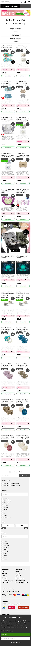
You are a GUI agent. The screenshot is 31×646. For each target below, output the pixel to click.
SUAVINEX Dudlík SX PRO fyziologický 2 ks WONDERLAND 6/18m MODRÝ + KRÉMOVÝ (22, 84)
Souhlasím (4, 634)
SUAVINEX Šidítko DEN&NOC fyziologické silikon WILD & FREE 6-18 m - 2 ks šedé (22, 120)
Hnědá (5, 558)
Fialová (6, 549)
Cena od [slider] (4, 528)
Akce (3, 571)
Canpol (6, 505)
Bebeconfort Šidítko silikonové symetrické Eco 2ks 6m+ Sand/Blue (22, 402)
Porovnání (18, 577)
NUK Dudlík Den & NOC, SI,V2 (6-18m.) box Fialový (8, 191)
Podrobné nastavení (7, 638)
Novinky (15, 32)
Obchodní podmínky (7, 580)
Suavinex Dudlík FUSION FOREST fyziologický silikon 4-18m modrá (7, 84)
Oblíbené (18, 575)
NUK (5, 513)
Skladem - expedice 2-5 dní (12, 485)
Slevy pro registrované (22, 582)
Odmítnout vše (15, 642)
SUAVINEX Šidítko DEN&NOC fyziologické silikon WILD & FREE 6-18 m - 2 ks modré (7, 156)
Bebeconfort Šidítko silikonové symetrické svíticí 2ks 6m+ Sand (22, 437)
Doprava (4, 573)
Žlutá (5, 541)
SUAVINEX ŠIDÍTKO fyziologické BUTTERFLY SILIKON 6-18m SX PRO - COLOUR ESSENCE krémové (23, 157)
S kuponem (4, 69)
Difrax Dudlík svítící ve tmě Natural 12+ (7, 257)
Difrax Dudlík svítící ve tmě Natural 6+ (22, 257)
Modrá (5, 553)
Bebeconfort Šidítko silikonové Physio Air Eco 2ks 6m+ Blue (22, 329)
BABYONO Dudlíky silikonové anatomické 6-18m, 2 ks (7, 293)
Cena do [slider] (26, 528)
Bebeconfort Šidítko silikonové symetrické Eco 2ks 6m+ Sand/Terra (7, 438)
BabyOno (6, 499)
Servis (17, 571)
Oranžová (6, 545)
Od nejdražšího (15, 35)
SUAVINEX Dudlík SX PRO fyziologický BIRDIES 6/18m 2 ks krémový (21, 48)
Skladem (15, 41)
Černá (5, 560)
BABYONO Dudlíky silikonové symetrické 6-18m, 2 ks (22, 293)
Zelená (5, 556)
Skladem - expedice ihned (11, 483)
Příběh (3, 575)
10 (19, 472)
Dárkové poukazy (20, 580)
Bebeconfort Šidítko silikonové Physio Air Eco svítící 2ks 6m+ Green (22, 366)
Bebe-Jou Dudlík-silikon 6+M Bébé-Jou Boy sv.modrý (7, 329)
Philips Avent (7, 517)
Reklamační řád (6, 582)
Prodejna (4, 577)
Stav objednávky (20, 579)
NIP (4, 511)
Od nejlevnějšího (15, 38)
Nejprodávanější (15, 28)
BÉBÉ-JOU (6, 503)
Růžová (6, 551)
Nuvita (5, 515)
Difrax (5, 509)
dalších (24, 476)
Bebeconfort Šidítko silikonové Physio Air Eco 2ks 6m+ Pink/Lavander (7, 366)
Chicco (6, 507)
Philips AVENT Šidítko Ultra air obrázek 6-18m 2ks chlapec (7, 47)
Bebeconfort (7, 501)
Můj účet (18, 573)
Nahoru (5, 476)
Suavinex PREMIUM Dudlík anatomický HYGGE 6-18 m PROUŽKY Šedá (6, 120)
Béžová (6, 543)
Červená (6, 547)
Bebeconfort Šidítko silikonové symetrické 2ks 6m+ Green (7, 401)
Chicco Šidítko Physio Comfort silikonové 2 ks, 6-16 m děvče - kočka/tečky (22, 192)
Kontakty (4, 579)
